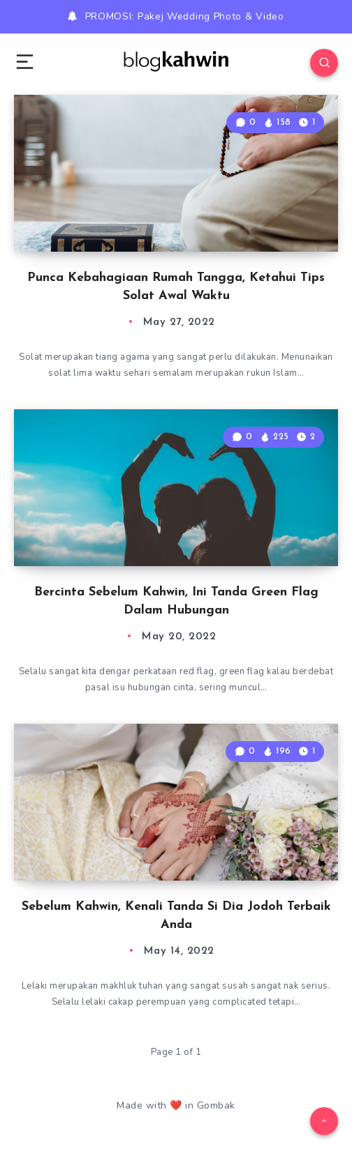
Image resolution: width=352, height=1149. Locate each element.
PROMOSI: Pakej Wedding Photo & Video (184, 16)
